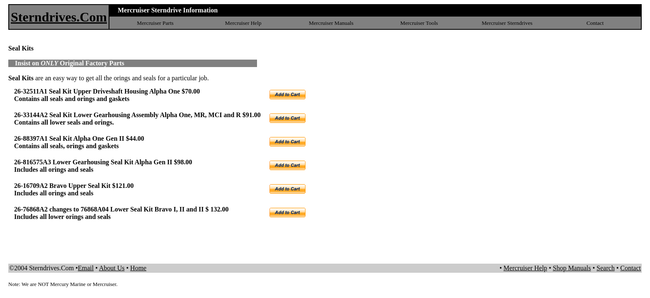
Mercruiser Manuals (331, 23)
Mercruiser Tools (419, 23)
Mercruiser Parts (155, 23)
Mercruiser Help (243, 23)
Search (606, 268)
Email (86, 268)
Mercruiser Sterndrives (507, 23)
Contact (595, 23)
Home (138, 268)
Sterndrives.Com (59, 17)
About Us (112, 268)
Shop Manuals (572, 268)
